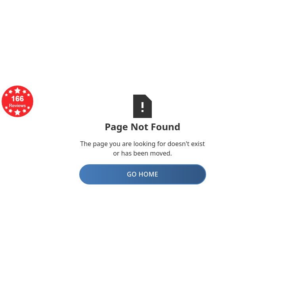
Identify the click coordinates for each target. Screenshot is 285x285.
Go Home (142, 174)
